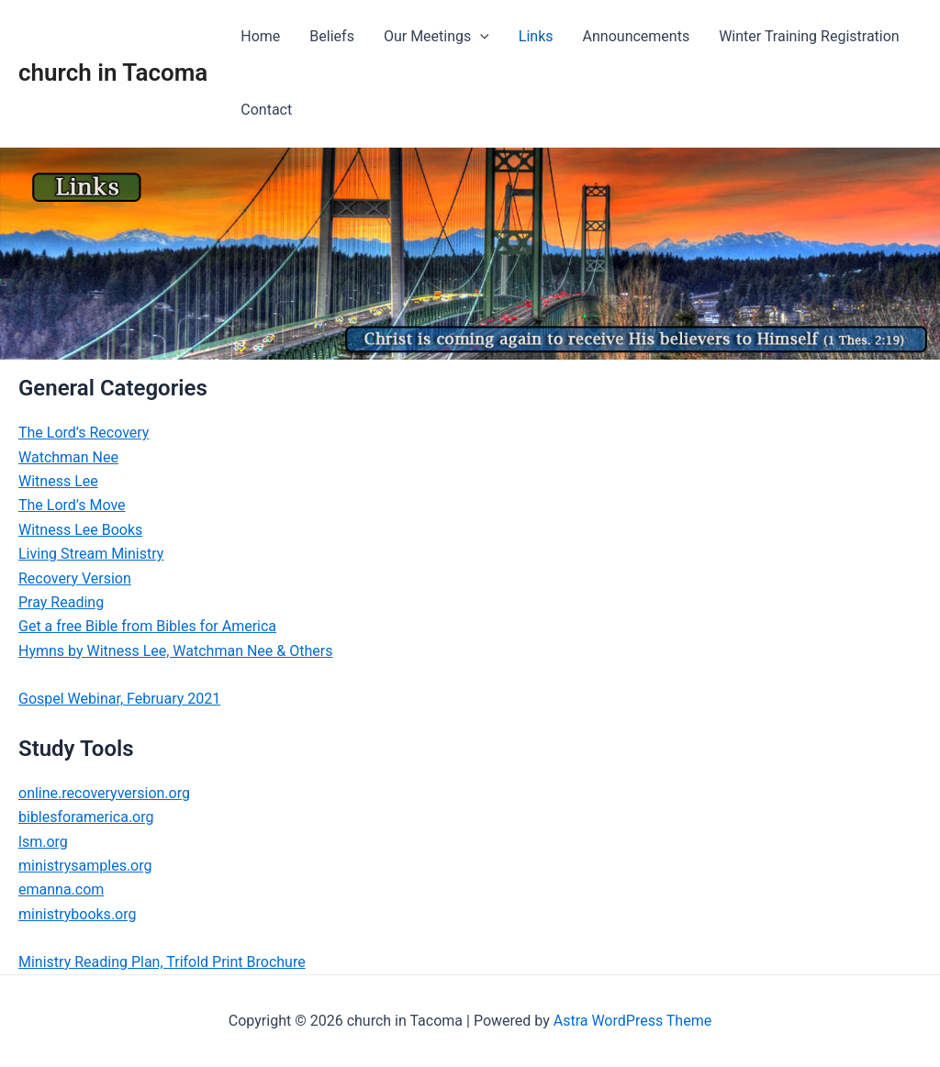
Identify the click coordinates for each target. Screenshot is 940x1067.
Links (536, 36)
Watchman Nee (68, 457)
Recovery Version (74, 578)
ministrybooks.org (77, 914)
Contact (266, 109)
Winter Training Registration (809, 36)
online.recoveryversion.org (104, 793)
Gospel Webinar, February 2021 (119, 698)
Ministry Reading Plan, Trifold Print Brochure (162, 962)
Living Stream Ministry (90, 553)
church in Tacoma (112, 72)
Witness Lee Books (80, 530)
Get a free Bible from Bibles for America (147, 626)
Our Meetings (436, 36)
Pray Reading (61, 602)
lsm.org (43, 841)
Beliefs (331, 36)
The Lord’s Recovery (83, 432)
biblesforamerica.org (86, 817)
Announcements (636, 36)
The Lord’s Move (72, 505)
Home (260, 36)
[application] (480, 36)
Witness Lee (58, 481)
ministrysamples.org (84, 865)
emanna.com (61, 889)
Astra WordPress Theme (632, 1020)
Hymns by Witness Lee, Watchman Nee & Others (175, 651)
